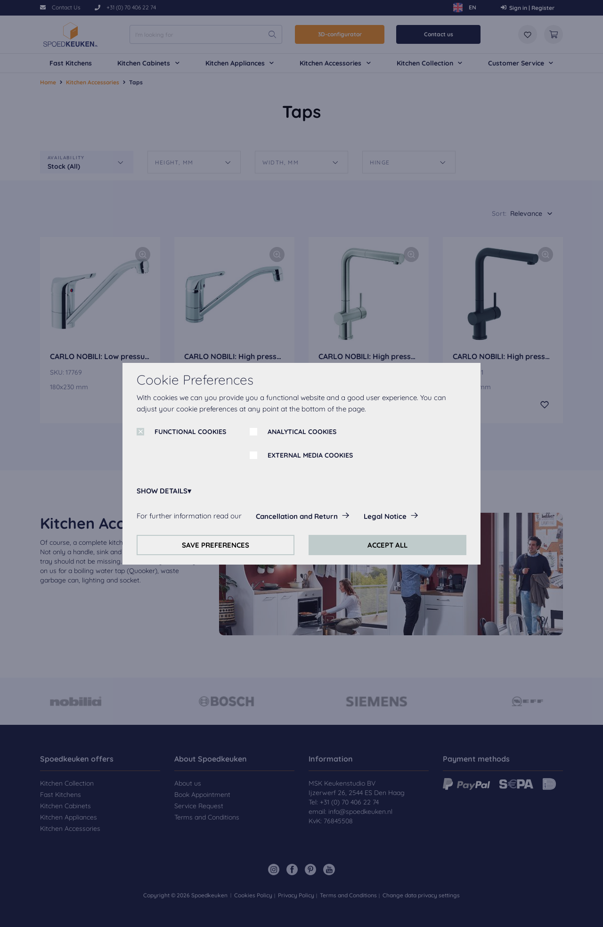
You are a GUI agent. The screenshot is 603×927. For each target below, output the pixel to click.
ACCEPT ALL (387, 545)
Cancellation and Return (297, 516)
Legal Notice (385, 516)
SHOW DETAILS (162, 490)
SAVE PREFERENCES (215, 545)
